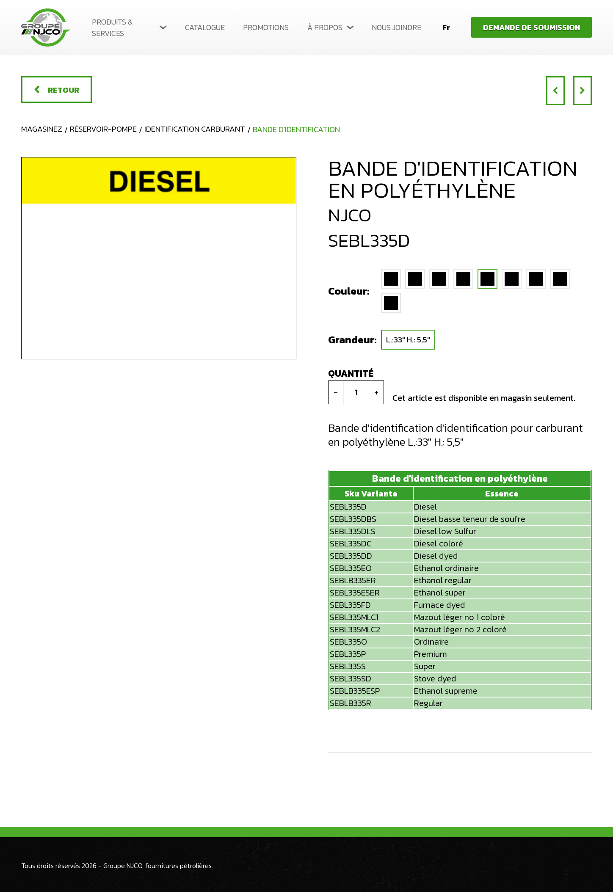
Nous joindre (396, 27)
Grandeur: (349, 343)
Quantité (350, 377)
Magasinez (43, 132)
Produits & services (112, 27)
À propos (324, 27)
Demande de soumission (531, 27)
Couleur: (349, 294)
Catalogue (205, 27)
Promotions (266, 27)
